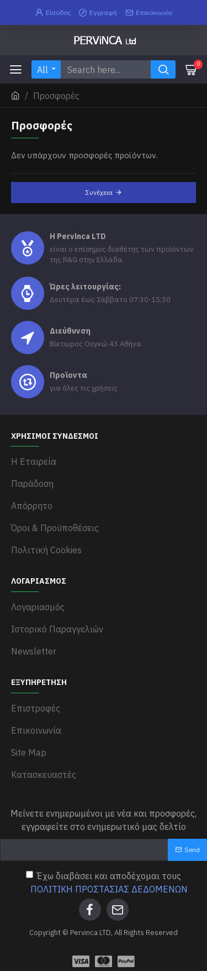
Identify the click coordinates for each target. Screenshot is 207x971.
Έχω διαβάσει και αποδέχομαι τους (107, 883)
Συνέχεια (99, 192)
